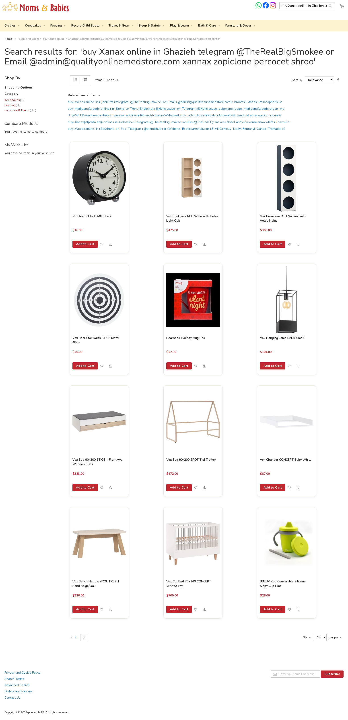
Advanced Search (17, 685)
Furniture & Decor (20, 110)
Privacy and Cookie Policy (22, 672)
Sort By (297, 80)
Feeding (12, 105)
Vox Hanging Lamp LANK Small (282, 338)
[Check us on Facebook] (266, 7)
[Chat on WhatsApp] (259, 7)
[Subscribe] (332, 674)
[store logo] (35, 7)
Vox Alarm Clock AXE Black (91, 216)
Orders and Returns (18, 691)
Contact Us (12, 697)
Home (8, 39)
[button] (102, 244)
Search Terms (14, 679)
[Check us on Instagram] (273, 7)
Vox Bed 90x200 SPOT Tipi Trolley (191, 460)
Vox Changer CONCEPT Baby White (285, 460)
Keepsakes (14, 100)
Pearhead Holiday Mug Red (185, 338)
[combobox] (307, 5)
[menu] (174, 25)
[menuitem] (11, 25)
